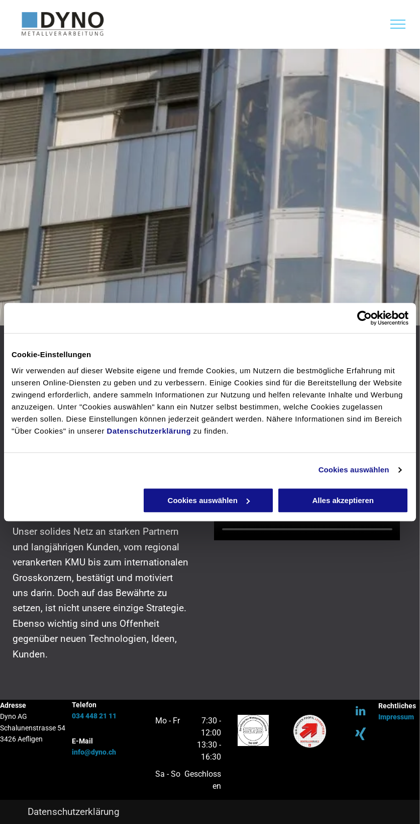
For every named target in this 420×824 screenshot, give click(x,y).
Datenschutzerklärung (149, 431)
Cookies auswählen (354, 469)
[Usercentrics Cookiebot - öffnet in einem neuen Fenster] (364, 317)
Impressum (396, 717)
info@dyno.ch (94, 752)
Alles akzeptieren (343, 500)
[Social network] (360, 736)
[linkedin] (360, 712)
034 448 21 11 (94, 716)
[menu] (398, 24)
